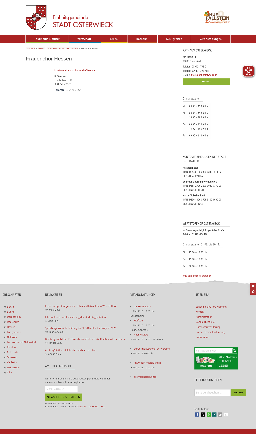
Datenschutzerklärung (91, 411)
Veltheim (11, 367)
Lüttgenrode (13, 333)
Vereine (40, 48)
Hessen (10, 328)
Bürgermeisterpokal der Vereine (153, 350)
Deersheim (12, 322)
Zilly (8, 378)
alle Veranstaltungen (146, 378)
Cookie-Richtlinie (206, 322)
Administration (205, 317)
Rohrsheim (12, 357)
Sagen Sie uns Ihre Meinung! (213, 307)
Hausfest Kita (142, 335)
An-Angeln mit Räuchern (149, 364)
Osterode (11, 338)
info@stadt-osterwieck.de (204, 74)
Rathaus (141, 39)
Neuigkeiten (174, 39)
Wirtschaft (84, 39)
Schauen (11, 362)
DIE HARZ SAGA (143, 307)
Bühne (9, 312)
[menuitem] (47, 39)
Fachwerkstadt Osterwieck (14, 345)
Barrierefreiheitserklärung (212, 333)
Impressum (203, 338)
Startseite (30, 48)
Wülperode (12, 372)
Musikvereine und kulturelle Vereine (61, 48)
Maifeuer (139, 321)
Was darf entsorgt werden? (197, 275)
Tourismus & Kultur (47, 39)
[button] (197, 416)
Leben (114, 39)
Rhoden (10, 351)
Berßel (9, 307)
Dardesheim (13, 317)
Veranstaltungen (211, 39)
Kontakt (206, 81)
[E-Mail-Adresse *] (61, 394)
